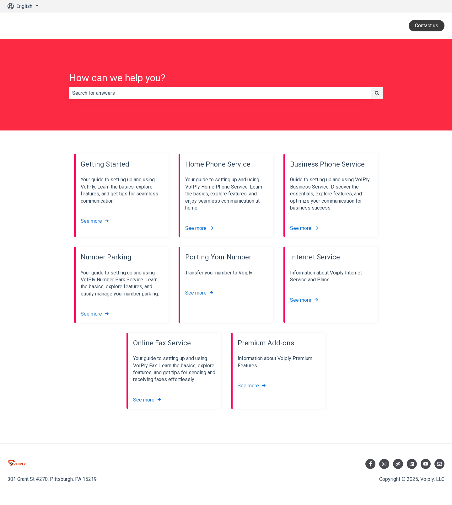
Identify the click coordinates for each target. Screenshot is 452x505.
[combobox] (220, 93)
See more (91, 221)
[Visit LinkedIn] (412, 464)
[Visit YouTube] (426, 464)
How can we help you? (117, 78)
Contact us (426, 26)
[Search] (377, 93)
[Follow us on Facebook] (370, 464)
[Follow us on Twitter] (398, 464)
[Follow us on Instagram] (384, 464)
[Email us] (439, 464)
